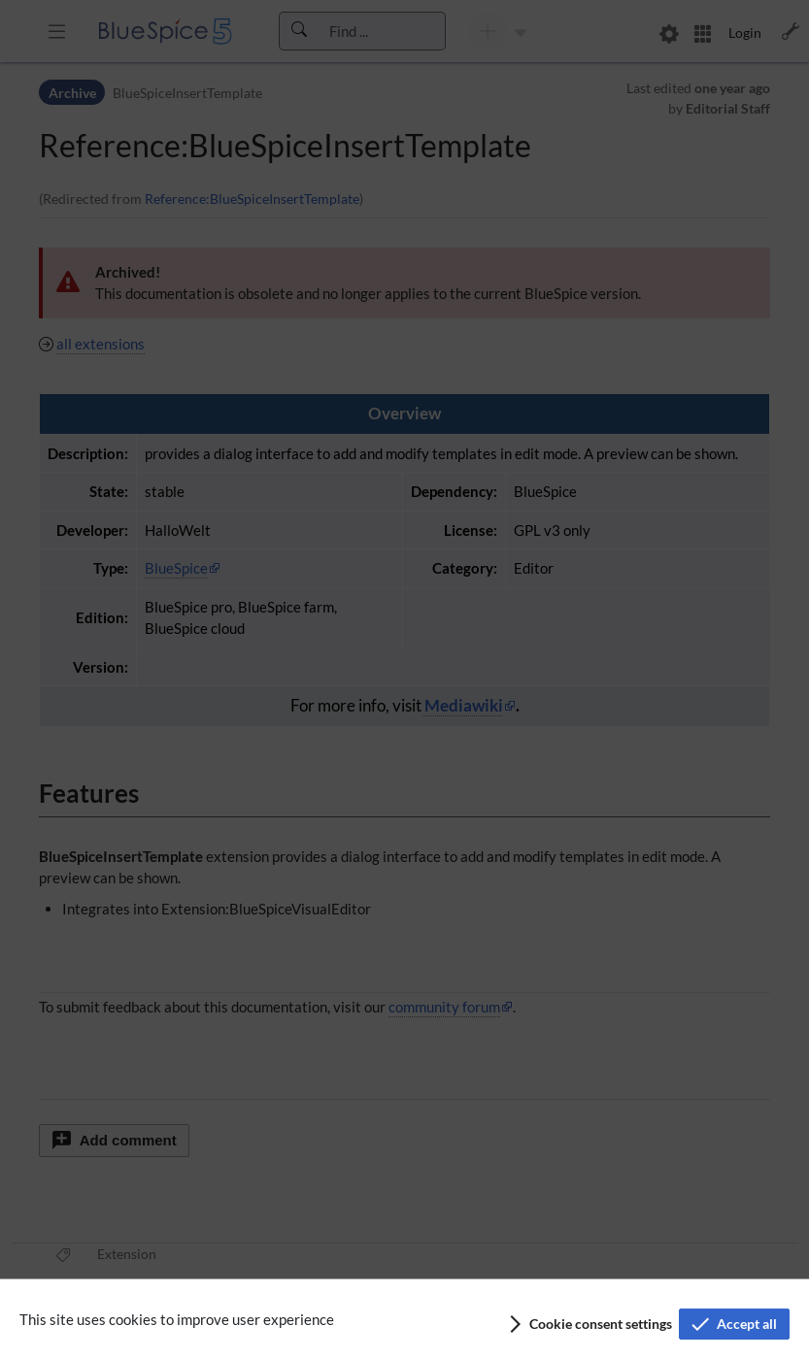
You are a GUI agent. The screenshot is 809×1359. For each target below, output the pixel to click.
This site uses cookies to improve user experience (176, 1319)
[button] (589, 1324)
